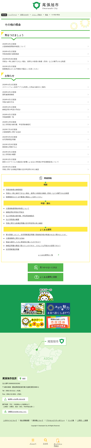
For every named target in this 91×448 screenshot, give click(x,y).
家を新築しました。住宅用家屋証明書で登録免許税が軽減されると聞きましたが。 (36, 235)
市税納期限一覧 (8, 117)
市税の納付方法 (8, 102)
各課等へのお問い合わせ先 (16, 399)
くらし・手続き (37, 15)
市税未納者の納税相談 (10, 54)
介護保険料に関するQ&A (11, 132)
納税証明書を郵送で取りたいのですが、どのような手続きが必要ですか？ (33, 246)
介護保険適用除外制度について (14, 46)
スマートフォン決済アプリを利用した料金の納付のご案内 (24, 87)
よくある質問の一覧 (45, 255)
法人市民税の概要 (9, 154)
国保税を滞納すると (9, 147)
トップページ (12, 15)
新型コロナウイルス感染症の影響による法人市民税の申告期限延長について (30, 162)
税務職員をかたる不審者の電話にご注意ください (20, 69)
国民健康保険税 (8, 94)
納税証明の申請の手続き (11, 109)
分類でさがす (24, 15)
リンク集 (71, 420)
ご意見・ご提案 (82, 420)
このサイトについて (10, 420)
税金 (46, 15)
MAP (23, 378)
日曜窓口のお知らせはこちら (17, 411)
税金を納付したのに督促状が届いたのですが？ (23, 242)
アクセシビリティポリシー (55, 420)
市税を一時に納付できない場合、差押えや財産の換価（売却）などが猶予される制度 (33, 61)
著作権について (37, 420)
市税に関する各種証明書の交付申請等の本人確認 (20, 169)
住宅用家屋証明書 (9, 139)
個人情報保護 (24, 420)
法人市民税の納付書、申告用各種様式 (16, 124)
